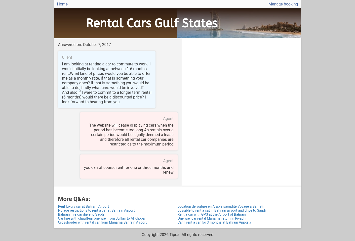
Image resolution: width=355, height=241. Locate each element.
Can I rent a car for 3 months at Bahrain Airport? (214, 222)
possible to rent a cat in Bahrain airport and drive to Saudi (222, 210)
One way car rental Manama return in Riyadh (212, 218)
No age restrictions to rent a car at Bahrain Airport (96, 210)
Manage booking (283, 4)
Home (62, 4)
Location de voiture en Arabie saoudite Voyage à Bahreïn (221, 206)
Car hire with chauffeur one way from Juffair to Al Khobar (102, 218)
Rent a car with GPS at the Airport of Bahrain (212, 214)
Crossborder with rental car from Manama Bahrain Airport (102, 222)
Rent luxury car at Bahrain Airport (83, 206)
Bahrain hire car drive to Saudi (81, 214)
